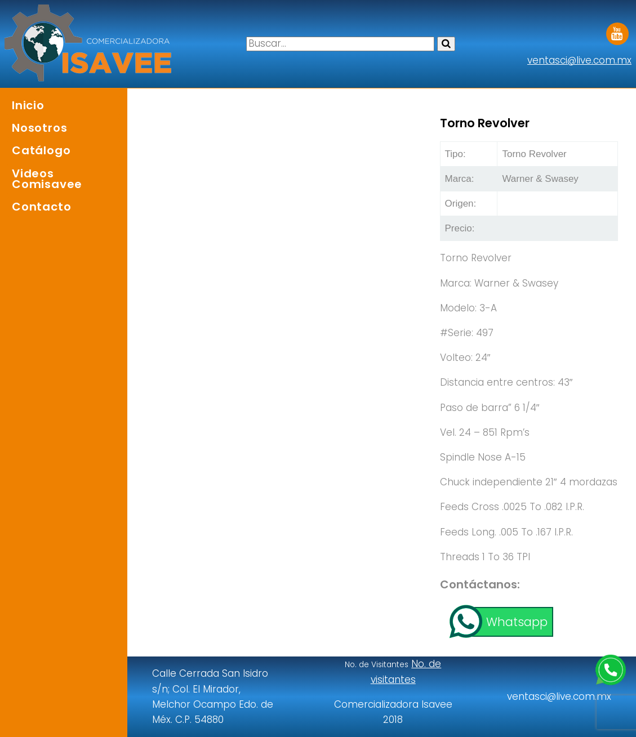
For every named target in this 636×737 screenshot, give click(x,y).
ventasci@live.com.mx (579, 60)
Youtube (617, 30)
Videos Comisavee (47, 179)
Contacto (41, 207)
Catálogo (41, 150)
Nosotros (39, 128)
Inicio (28, 105)
